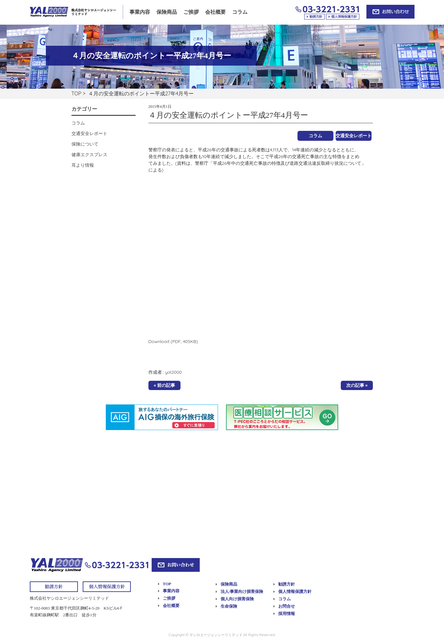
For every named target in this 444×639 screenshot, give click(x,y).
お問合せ (286, 606)
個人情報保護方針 (295, 591)
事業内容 (140, 12)
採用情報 (286, 613)
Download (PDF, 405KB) (173, 341)
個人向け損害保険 (237, 598)
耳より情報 (82, 165)
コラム (239, 12)
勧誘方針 (286, 584)
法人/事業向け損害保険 (242, 591)
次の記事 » (357, 385)
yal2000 (173, 372)
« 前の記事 (164, 385)
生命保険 (229, 606)
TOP (76, 93)
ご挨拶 (191, 12)
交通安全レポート (354, 136)
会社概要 (215, 12)
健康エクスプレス (89, 154)
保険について (84, 144)
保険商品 (166, 12)
